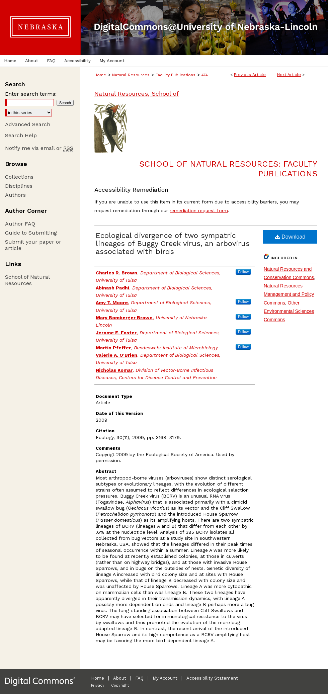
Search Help (21, 135)
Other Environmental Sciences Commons (289, 311)
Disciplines (18, 186)
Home (100, 75)
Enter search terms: (31, 94)
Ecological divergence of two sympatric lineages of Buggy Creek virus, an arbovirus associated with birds (173, 243)
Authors (15, 195)
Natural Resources (131, 75)
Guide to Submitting (31, 233)
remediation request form (199, 210)
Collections (19, 177)
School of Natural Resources (27, 280)
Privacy (97, 685)
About (119, 678)
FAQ (139, 678)
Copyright (120, 685)
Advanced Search (27, 124)
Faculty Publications (175, 75)
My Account (165, 678)
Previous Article (250, 74)
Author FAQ (20, 224)
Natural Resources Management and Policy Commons (289, 294)
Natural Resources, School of (136, 93)
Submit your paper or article (33, 245)
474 (204, 75)
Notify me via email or (39, 148)
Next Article (289, 74)
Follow (243, 272)
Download (290, 237)
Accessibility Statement (212, 678)
